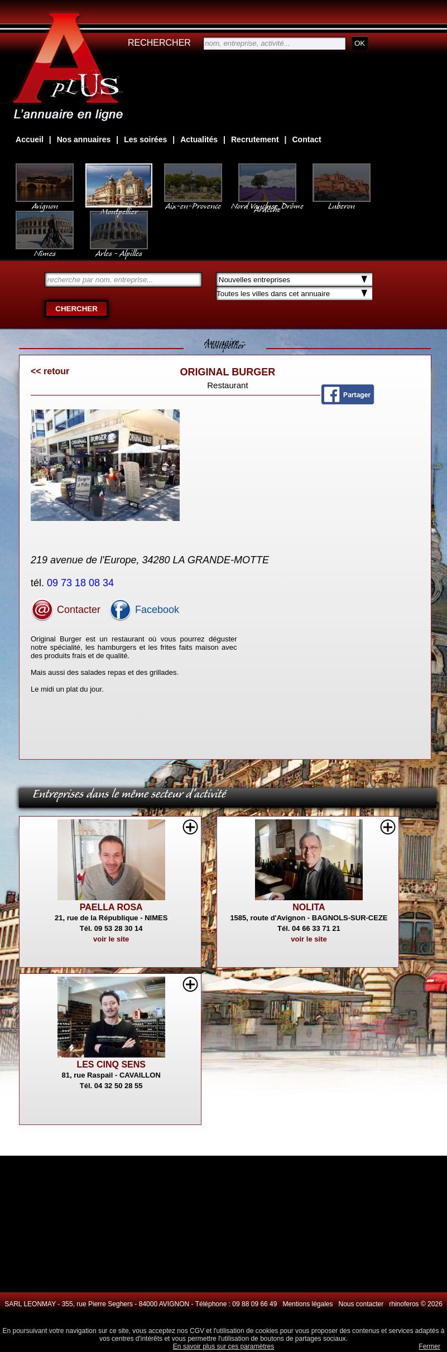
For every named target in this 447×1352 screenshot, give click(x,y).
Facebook (144, 609)
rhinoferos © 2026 (416, 1304)
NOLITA (308, 907)
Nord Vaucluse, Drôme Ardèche (267, 202)
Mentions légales (307, 1304)
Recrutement (255, 139)
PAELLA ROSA (111, 907)
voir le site (111, 939)
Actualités (199, 139)
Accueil (30, 139)
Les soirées (145, 139)
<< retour (50, 371)
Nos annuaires (83, 139)
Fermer (429, 1346)
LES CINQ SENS (111, 1064)
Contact (306, 139)
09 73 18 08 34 (82, 582)
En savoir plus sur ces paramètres (223, 1346)
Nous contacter (361, 1304)
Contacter (65, 609)
